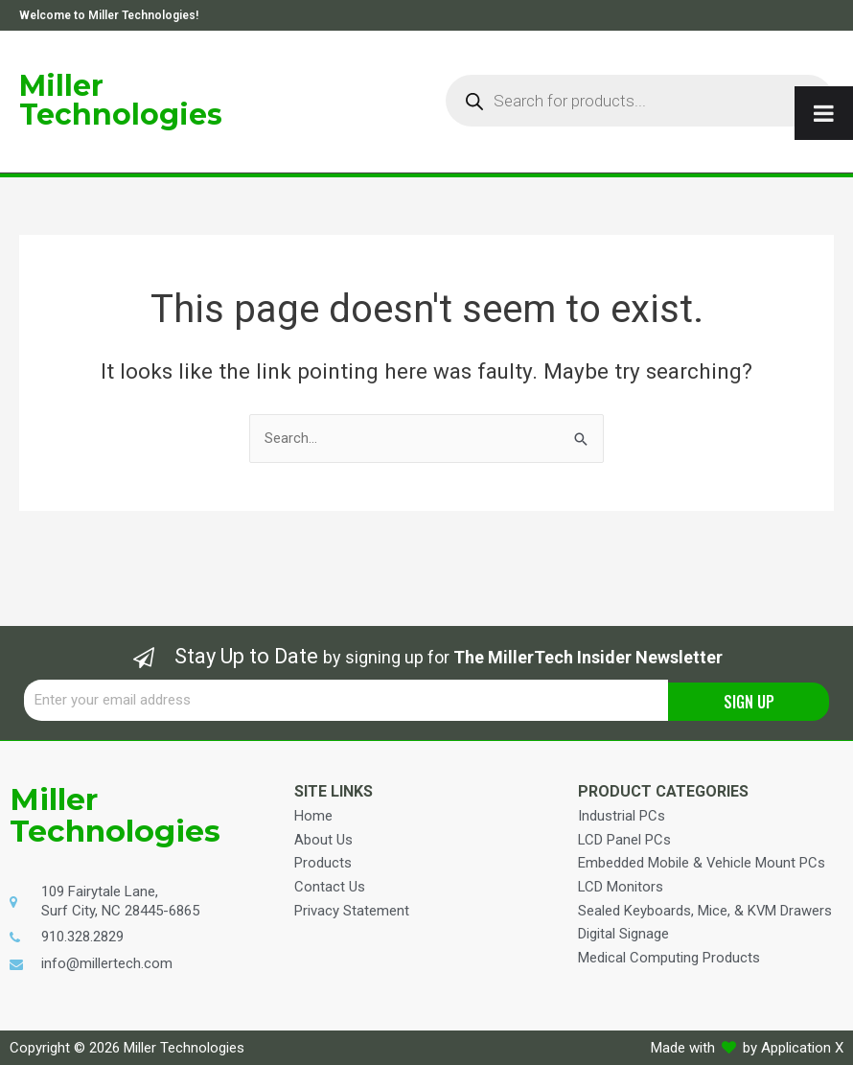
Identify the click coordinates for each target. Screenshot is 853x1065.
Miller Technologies (120, 100)
